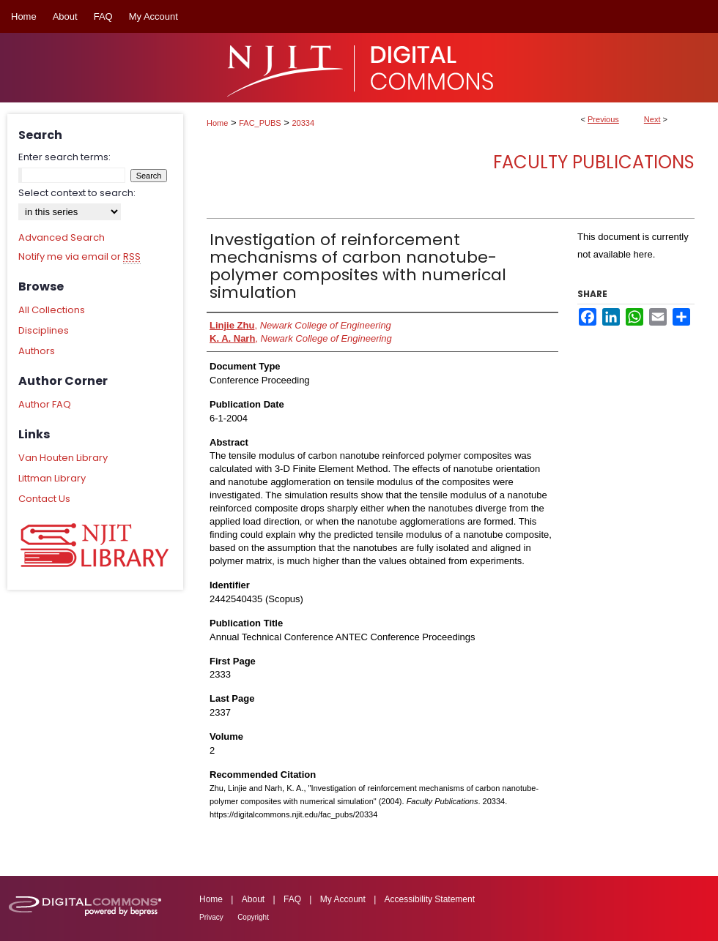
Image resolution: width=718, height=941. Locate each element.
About (253, 899)
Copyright (253, 917)
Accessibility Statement (430, 899)
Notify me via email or (79, 257)
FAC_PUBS (260, 123)
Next (652, 119)
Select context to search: (77, 193)
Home (217, 123)
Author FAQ (44, 404)
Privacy (211, 917)
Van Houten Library (63, 458)
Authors (36, 351)
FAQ (292, 899)
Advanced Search (61, 237)
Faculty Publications (594, 162)
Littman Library (52, 478)
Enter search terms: (64, 157)
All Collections (51, 310)
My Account (343, 899)
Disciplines (43, 330)
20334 (303, 123)
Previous (603, 119)
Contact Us (44, 499)
